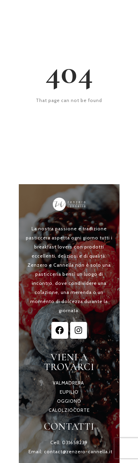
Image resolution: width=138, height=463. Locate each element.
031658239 (75, 442)
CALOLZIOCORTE (69, 410)
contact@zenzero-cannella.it (78, 452)
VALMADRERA (68, 383)
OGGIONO (69, 401)
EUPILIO (69, 392)
